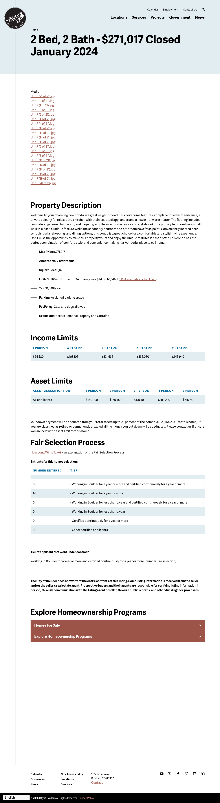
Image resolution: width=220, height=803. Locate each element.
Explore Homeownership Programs (63, 636)
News (200, 17)
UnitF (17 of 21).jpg (43, 169)
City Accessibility (72, 774)
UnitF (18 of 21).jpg (43, 174)
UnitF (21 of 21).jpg (43, 96)
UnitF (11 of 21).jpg (43, 160)
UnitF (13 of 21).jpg (43, 133)
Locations (119, 17)
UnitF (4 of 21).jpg (42, 123)
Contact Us (190, 9)
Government (180, 17)
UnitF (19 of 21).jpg (43, 178)
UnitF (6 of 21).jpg (42, 151)
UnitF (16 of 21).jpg (43, 165)
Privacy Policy (86, 798)
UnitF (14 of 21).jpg (43, 137)
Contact (97, 782)
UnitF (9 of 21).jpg (42, 101)
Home (34, 30)
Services (139, 17)
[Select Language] (16, 797)
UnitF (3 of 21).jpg (42, 110)
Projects (158, 17)
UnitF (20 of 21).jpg (43, 183)
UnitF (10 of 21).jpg (43, 119)
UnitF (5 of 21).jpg (42, 146)
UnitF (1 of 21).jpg (42, 105)
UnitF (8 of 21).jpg (42, 155)
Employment (170, 9)
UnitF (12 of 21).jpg (43, 128)
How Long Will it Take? (46, 452)
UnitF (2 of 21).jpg (42, 114)
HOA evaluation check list (138, 279)
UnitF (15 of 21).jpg (43, 142)
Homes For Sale (47, 625)
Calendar (152, 9)
